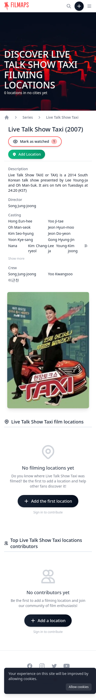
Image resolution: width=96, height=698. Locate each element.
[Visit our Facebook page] (30, 666)
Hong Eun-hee (20, 221)
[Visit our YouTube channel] (66, 666)
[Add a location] (48, 620)
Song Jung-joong (22, 205)
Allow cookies (79, 687)
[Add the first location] (48, 501)
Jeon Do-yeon (59, 233)
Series (28, 117)
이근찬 (13, 280)
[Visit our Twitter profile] (54, 666)
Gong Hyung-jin (61, 239)
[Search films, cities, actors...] (68, 6)
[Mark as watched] (35, 141)
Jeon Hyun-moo (61, 227)
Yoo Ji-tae (56, 221)
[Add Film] (79, 6)
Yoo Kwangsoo (60, 273)
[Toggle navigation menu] (89, 6)
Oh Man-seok (19, 227)
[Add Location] (26, 154)
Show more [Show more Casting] (16, 259)
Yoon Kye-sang (20, 239)
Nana (12, 245)
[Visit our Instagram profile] (42, 666)
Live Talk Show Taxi (62, 117)
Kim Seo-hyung (21, 233)
